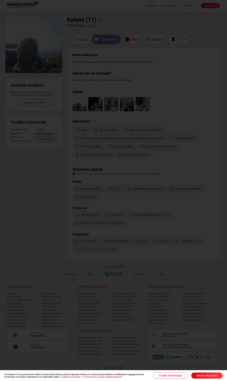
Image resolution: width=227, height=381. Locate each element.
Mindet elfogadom (207, 375)
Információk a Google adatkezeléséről (103, 377)
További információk (70, 377)
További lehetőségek (170, 375)
